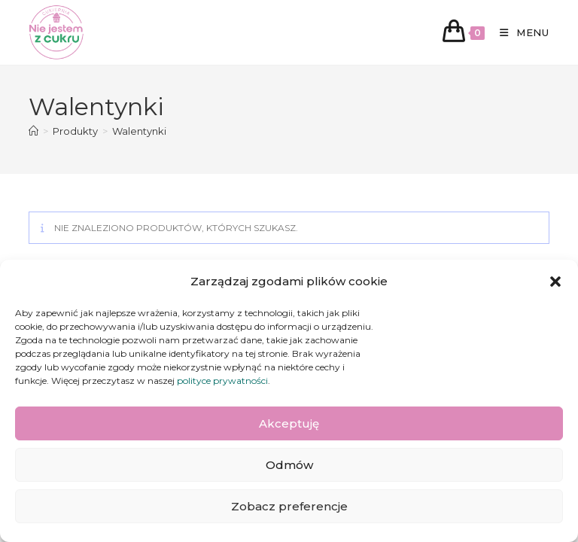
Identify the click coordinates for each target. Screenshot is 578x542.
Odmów (289, 465)
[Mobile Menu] (518, 32)
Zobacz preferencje (289, 506)
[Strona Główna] (33, 131)
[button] (555, 281)
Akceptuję (289, 423)
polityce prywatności (222, 380)
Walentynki (139, 131)
